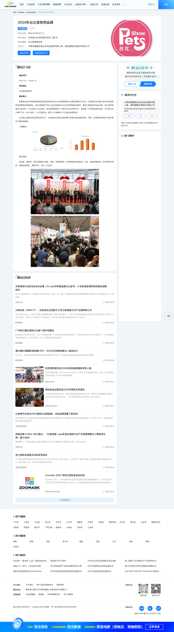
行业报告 (31, 4)
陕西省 (26, 527)
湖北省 (133, 522)
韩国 (147, 541)
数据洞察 (57, 4)
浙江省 (47, 522)
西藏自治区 (155, 522)
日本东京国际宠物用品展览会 (99, 571)
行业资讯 (68, 4)
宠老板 (41, 594)
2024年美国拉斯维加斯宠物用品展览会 (66, 571)
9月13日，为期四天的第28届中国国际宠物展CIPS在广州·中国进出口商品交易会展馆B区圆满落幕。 (55, 355)
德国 (81, 541)
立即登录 (154, 626)
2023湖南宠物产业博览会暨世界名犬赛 (66, 566)
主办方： (23, 46)
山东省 (143, 522)
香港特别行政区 (115, 522)
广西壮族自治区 (51, 527)
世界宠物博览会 (53, 594)
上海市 (26, 522)
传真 (140, 115)
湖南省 (58, 527)
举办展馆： (23, 42)
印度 (131, 541)
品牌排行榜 (80, 4)
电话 (129, 115)
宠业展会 (21, 12)
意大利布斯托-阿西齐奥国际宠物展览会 (140, 566)
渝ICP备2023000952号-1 (22, 607)
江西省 (90, 527)
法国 (97, 541)
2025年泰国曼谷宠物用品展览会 (101, 566)
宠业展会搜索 (31, 12)
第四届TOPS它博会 (58, 561)
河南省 (101, 522)
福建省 (79, 522)
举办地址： (23, 37)
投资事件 (116, 4)
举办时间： (23, 33)
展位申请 (24, 53)
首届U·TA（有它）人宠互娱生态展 (27, 566)
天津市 (90, 522)
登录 (166, 4)
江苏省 (37, 522)
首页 (22, 4)
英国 (48, 541)
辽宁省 (69, 522)
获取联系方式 (41, 53)
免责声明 (60, 585)
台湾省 (79, 527)
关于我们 (29, 585)
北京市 (58, 522)
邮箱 (152, 115)
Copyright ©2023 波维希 (40, 607)
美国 (31, 541)
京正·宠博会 (68, 594)
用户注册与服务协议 (45, 585)
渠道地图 (105, 4)
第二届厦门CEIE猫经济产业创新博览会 (140, 561)
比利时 (16, 547)
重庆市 (37, 527)
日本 (114, 541)
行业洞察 (42, 4)
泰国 (15, 541)
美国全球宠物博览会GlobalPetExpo (27, 571)
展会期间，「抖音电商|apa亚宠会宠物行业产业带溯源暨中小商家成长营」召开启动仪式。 (51, 442)
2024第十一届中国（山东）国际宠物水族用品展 (32, 561)
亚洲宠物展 (30, 594)
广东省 (16, 522)
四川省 (122, 522)
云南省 (16, 527)
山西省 (69, 527)
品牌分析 (94, 4)
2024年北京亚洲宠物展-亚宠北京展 (102, 561)
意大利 (65, 541)
